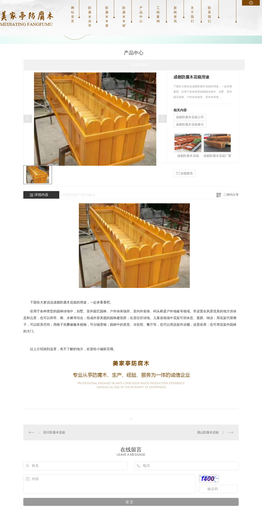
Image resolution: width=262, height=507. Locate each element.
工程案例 (158, 14)
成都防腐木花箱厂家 (217, 156)
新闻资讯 (175, 14)
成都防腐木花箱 (188, 156)
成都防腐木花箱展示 (190, 124)
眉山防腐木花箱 (208, 432)
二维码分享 (231, 194)
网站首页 (72, 14)
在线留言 (184, 173)
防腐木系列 (140, 65)
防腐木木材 (123, 16)
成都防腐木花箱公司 (190, 117)
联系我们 (209, 14)
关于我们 (192, 14)
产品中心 (141, 14)
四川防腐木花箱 (54, 432)
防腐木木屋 (106, 16)
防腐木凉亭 (89, 16)
